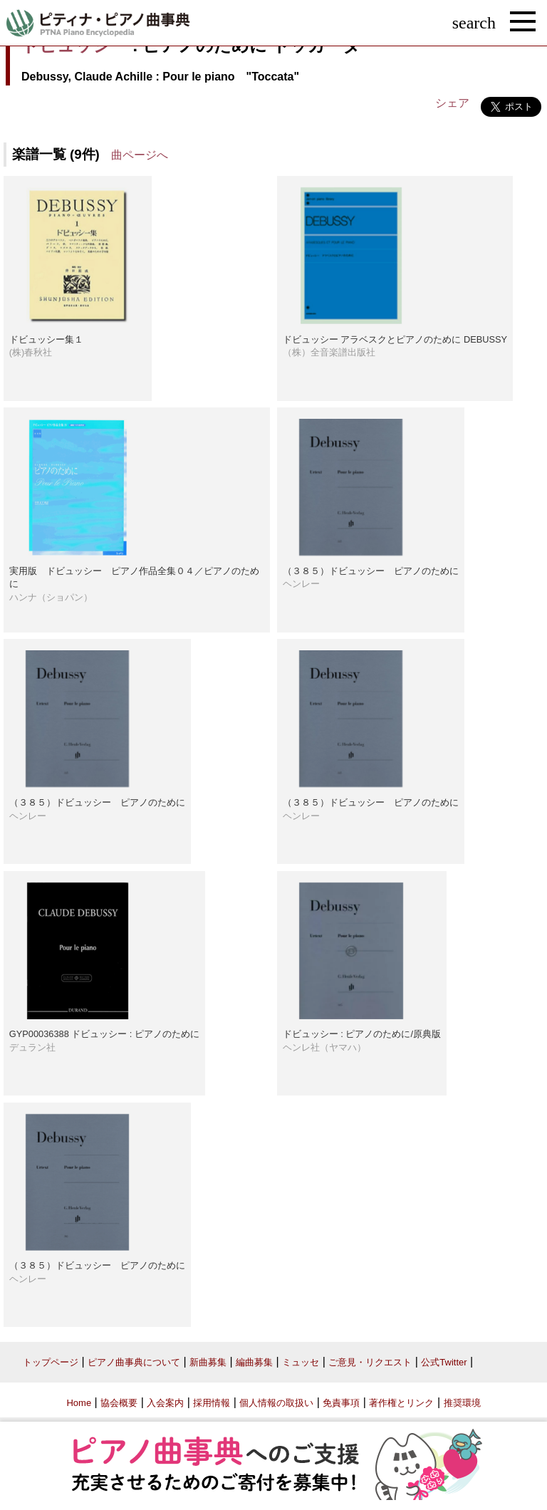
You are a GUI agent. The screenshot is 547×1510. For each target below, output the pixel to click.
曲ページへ (139, 155)
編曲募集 (254, 1362)
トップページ (50, 1362)
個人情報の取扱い (276, 1402)
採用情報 (211, 1402)
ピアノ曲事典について (134, 1362)
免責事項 (341, 1402)
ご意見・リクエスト (370, 1362)
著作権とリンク (401, 1402)
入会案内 (165, 1402)
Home (78, 1402)
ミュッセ (300, 1362)
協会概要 (118, 1402)
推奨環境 (462, 1402)
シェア (452, 103)
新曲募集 (207, 1362)
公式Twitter (444, 1362)
